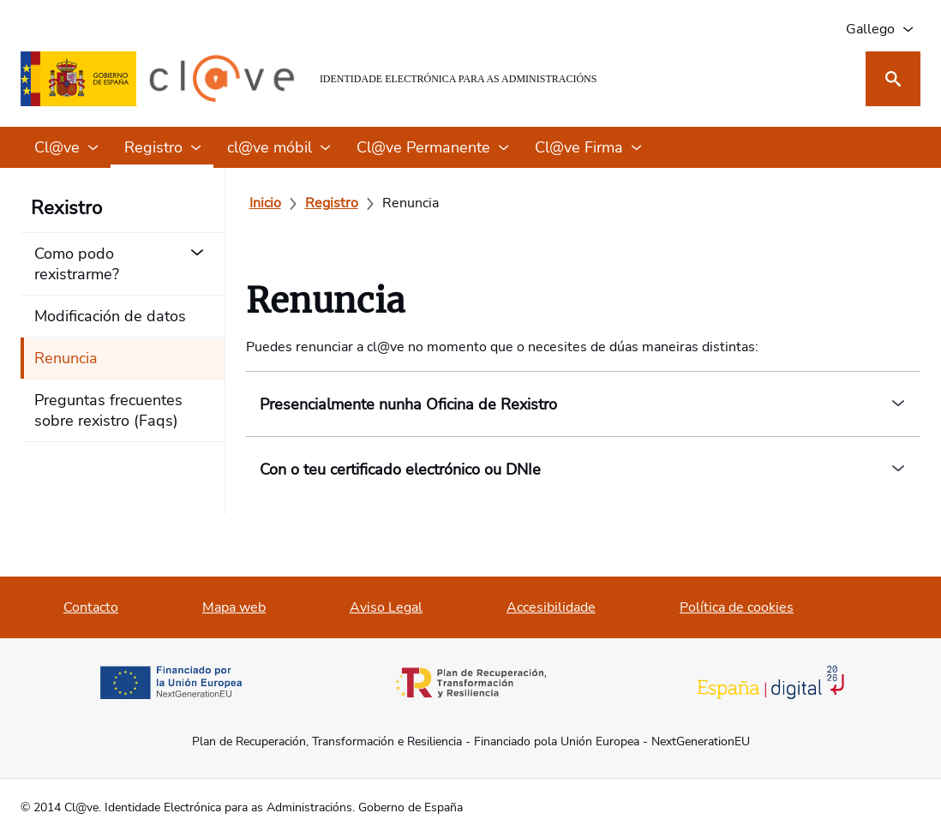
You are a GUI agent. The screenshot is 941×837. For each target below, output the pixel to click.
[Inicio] (265, 203)
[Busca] (893, 78)
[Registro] (331, 203)
